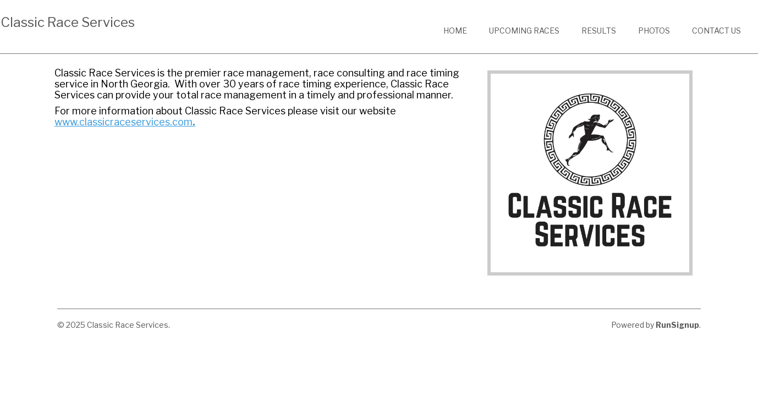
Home (455, 30)
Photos (654, 30)
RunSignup (677, 324)
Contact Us (716, 30)
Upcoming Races (524, 30)
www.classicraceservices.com (123, 122)
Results (598, 30)
